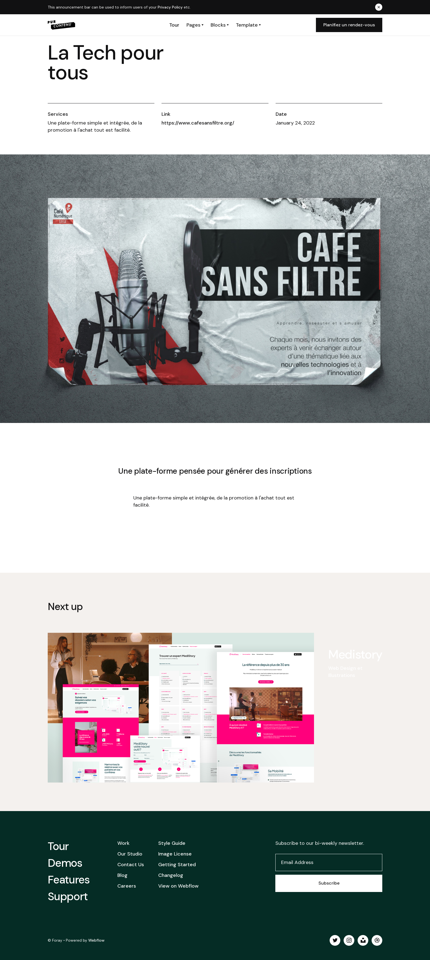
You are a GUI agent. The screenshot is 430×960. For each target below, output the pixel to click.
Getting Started (177, 864)
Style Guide (171, 843)
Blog (122, 875)
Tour (58, 846)
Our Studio (129, 854)
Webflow (96, 940)
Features (68, 879)
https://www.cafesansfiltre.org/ (198, 123)
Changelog (170, 875)
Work (123, 843)
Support (68, 896)
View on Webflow (178, 886)
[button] (194, 25)
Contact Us (130, 864)
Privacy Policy (170, 7)
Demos (65, 862)
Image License (175, 854)
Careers (126, 886)
